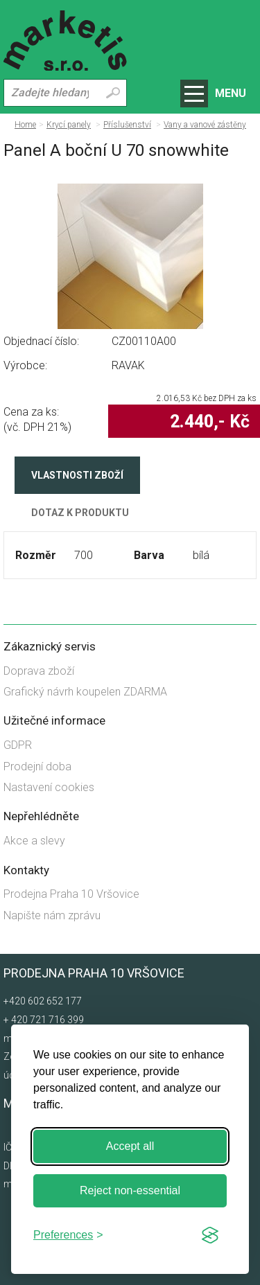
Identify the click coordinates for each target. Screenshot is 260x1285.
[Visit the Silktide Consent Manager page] (210, 1235)
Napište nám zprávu (52, 915)
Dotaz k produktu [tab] (80, 512)
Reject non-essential (130, 1190)
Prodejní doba (37, 766)
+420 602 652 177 (42, 1001)
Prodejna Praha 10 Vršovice (71, 894)
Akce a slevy (34, 840)
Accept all (130, 1146)
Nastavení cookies (48, 787)
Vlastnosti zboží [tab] (77, 475)
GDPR (17, 745)
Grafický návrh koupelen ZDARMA (85, 691)
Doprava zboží (38, 670)
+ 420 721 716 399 (43, 1019)
